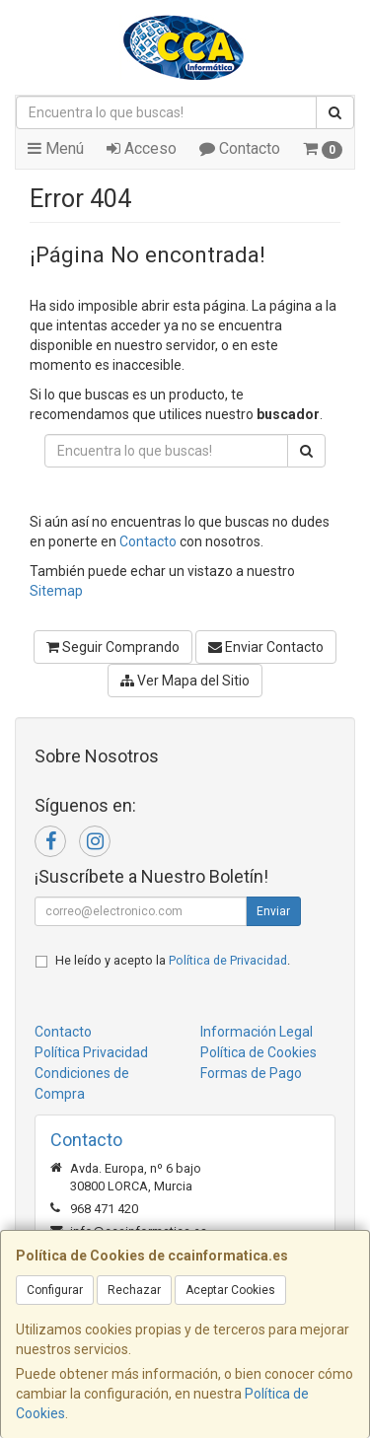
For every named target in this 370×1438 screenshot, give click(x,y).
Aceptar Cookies (230, 1290)
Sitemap (56, 591)
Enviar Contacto (266, 647)
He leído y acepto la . (172, 960)
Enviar (273, 911)
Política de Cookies (258, 1052)
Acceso (142, 148)
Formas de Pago (251, 1073)
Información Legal (256, 1032)
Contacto (239, 148)
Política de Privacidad (228, 960)
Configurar (55, 1290)
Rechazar (134, 1290)
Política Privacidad (91, 1052)
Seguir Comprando (113, 647)
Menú (56, 148)
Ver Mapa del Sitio (185, 680)
